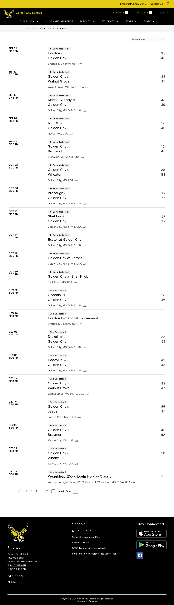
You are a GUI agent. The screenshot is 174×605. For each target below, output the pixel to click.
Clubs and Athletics (59, 21)
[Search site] (168, 4)
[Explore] (120, 12)
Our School (27, 21)
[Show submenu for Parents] (85, 21)
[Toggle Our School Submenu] (37, 21)
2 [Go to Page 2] (31, 491)
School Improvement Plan (86, 537)
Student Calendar (81, 542)
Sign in (163, 12)
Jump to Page (64, 491)
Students (108, 21)
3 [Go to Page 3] (36, 491)
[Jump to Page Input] (75, 491)
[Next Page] (53, 491)
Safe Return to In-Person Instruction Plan (94, 553)
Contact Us (156, 3)
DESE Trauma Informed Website (89, 548)
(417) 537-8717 (18, 569)
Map (80, 64)
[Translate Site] (142, 12)
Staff (129, 21)
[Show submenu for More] (147, 21)
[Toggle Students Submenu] (117, 21)
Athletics (62, 28)
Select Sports (138, 39)
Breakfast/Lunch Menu (133, 3)
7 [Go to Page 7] (47, 491)
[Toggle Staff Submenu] (135, 21)
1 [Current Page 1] (26, 491)
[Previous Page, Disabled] (20, 491)
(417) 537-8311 (18, 565)
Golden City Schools (39, 28)
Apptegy (93, 601)
